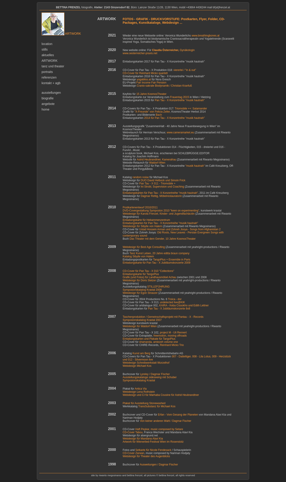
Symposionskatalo (133, 289)
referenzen (49, 77)
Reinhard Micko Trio (172, 345)
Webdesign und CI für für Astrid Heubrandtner (161, 395)
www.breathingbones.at (205, 35)
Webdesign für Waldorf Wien (140, 326)
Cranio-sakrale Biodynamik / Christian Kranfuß (164, 85)
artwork (49, 60)
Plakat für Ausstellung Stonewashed (144, 403)
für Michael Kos (156, 406)
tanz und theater (53, 66)
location (47, 44)
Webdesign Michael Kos (137, 365)
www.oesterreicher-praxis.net (140, 53)
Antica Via (141, 388)
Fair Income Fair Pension (151, 82)
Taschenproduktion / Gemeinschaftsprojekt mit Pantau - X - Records (163, 316)
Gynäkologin (173, 50)
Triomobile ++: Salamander (191, 108)
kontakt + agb (51, 83)
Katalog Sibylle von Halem (138, 256)
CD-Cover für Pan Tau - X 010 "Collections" (148, 271)
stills (45, 49)
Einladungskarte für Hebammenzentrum (146, 220)
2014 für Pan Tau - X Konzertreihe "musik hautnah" (174, 117)
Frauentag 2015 (179, 97)
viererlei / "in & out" (184, 70)
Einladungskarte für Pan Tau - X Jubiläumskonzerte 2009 (156, 262)
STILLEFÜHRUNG (158, 286)
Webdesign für (143, 438)
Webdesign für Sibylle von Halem (142, 226)
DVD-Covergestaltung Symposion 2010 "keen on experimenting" (161, 210)
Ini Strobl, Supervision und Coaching (162, 186)
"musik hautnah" (195, 165)
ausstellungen (51, 92)
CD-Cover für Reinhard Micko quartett (145, 73)
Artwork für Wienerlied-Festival (153, 441)
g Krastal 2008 (153, 289)
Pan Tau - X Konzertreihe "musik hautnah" (180, 100)
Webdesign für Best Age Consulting (144, 247)
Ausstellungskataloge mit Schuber (150, 377)
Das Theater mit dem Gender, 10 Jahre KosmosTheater (163, 238)
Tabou (139, 432)
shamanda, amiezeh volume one (158, 341)
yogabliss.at (144, 79)
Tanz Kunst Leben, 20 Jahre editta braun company (159, 253)
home (45, 109)
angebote (48, 104)
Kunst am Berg (141, 353)
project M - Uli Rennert (173, 332)
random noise (140, 177)
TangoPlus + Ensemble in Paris (171, 259)
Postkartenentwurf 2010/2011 (140, 207)
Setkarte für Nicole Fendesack (153, 450)
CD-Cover (129, 432)
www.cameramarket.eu (180, 132)
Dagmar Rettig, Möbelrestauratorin (161, 196)
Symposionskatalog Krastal (139, 380)
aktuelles (48, 55)
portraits (47, 72)
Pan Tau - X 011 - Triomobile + (157, 183)
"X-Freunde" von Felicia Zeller (152, 111)
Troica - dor (175, 299)
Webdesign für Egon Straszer (140, 292)
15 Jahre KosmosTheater (151, 94)
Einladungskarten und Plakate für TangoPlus (149, 338)
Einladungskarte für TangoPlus (141, 274)
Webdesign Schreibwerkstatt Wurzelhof (146, 362)
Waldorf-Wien (157, 162)
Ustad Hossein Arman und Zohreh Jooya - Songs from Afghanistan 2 (180, 229)
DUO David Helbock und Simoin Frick (163, 180)
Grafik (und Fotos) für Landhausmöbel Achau (149, 277)
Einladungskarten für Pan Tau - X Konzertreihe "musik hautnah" (160, 192)
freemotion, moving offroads (170, 335)
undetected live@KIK (172, 302)
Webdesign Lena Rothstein (139, 391)
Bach (159, 114)
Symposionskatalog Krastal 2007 (142, 320)
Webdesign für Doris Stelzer (139, 280)
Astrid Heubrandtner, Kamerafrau (156, 159)
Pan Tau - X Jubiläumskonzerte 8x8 (169, 308)
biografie (48, 98)
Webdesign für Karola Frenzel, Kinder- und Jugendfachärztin (159, 213)
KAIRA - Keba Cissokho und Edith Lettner (183, 305)
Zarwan (139, 453)
